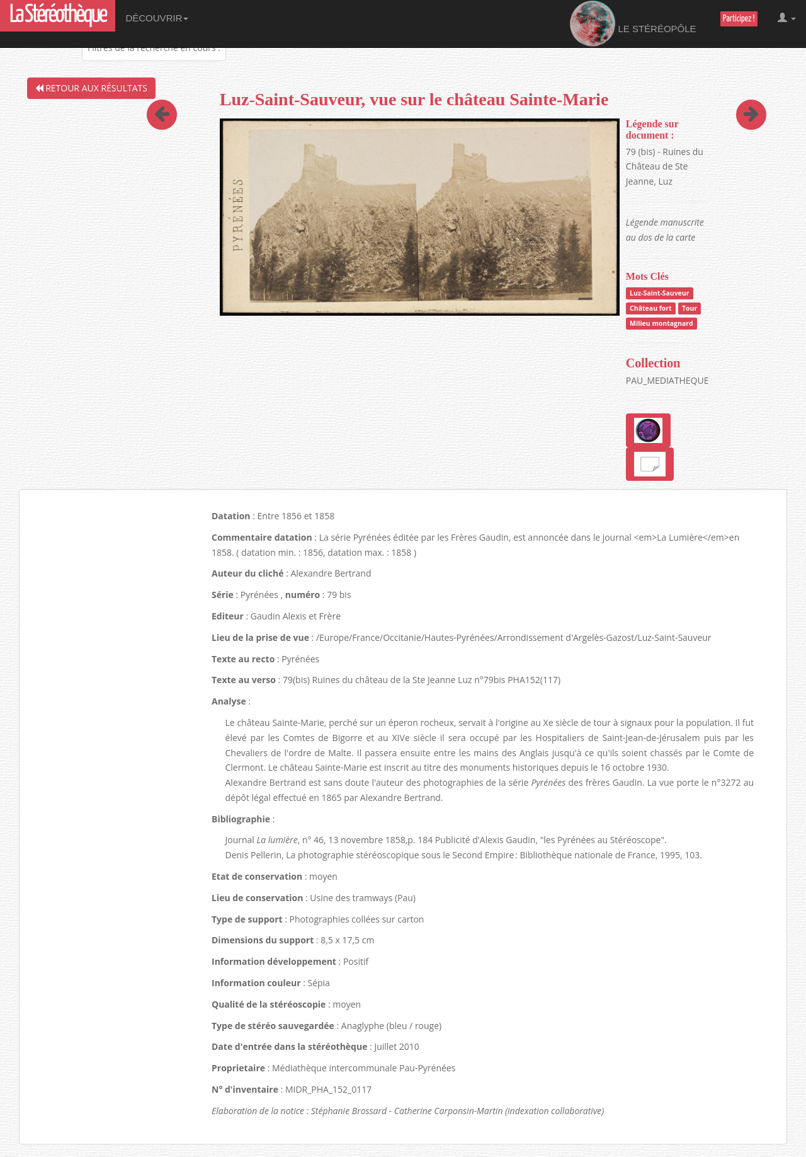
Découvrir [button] (156, 18)
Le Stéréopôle (633, 24)
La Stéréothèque (57, 15)
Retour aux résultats (91, 88)
